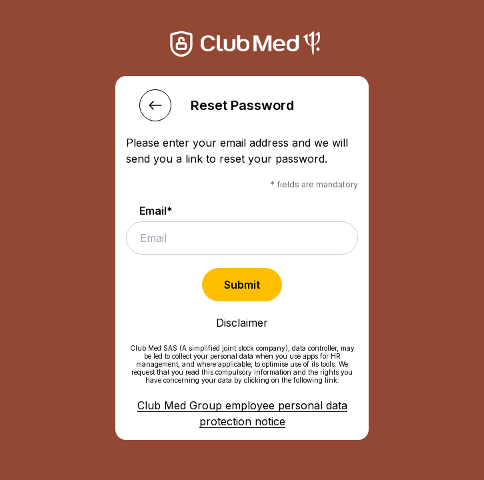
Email (156, 211)
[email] (242, 238)
